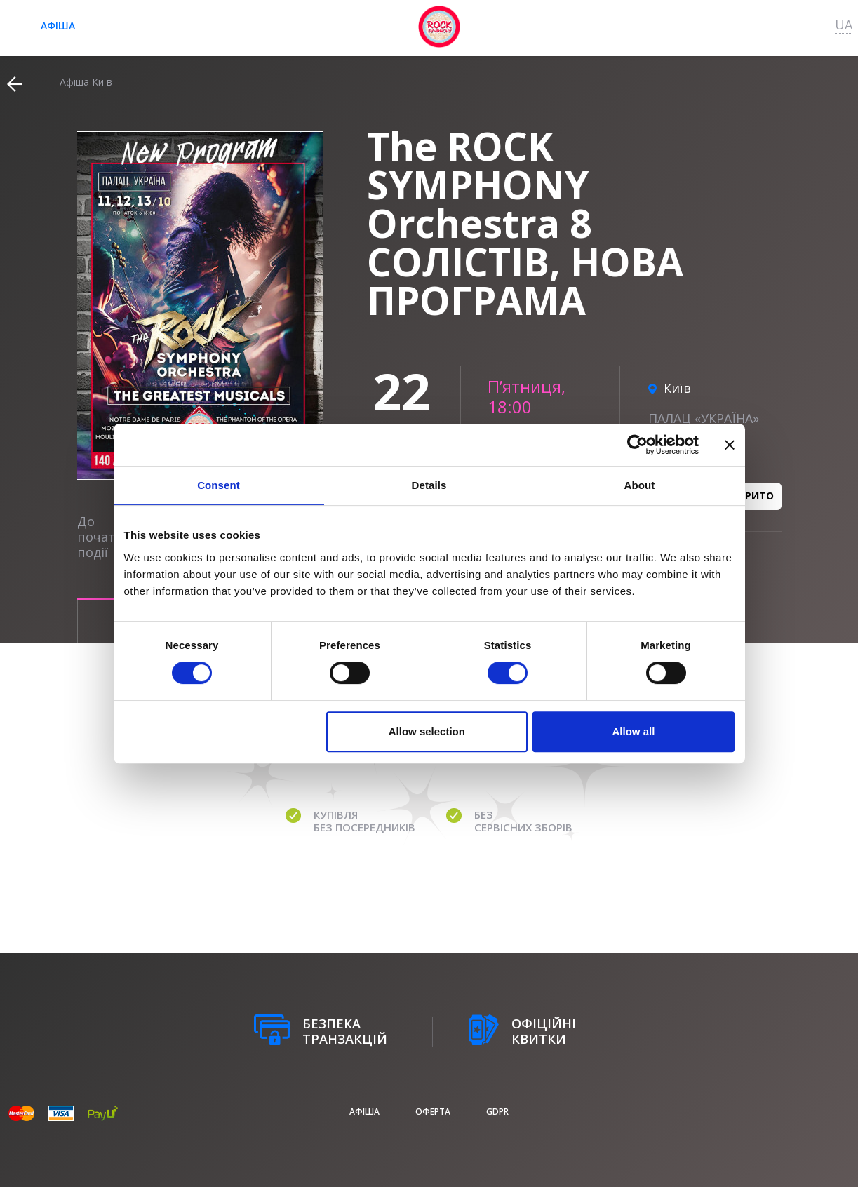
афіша (58, 25)
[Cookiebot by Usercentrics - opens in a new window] (637, 444)
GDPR (497, 1112)
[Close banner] (730, 445)
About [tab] (639, 485)
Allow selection (427, 731)
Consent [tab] (218, 485)
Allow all (633, 731)
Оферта (432, 1112)
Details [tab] (429, 485)
